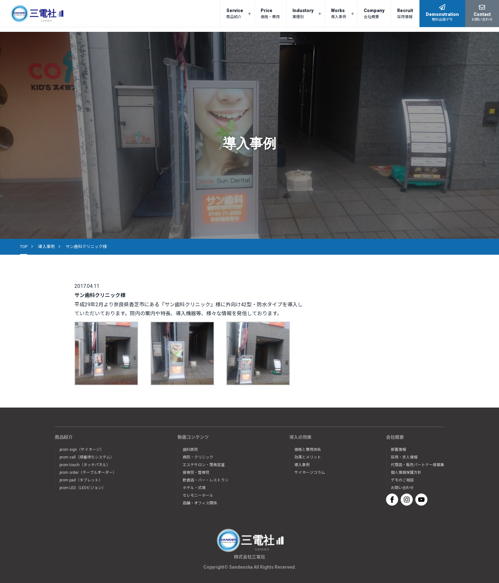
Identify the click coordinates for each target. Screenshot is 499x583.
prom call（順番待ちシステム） (87, 457)
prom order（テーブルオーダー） (88, 472)
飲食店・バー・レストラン (205, 480)
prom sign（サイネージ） (82, 449)
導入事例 (46, 246)
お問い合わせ (402, 488)
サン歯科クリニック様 (86, 246)
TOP (23, 246)
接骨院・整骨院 (196, 472)
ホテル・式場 (194, 488)
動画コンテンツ (193, 437)
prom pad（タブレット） (81, 480)
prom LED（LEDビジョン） (83, 488)
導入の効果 (300, 437)
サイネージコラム (309, 472)
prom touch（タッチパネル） (85, 465)
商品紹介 (64, 437)
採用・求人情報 (404, 457)
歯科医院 (190, 449)
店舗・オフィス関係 (200, 503)
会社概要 (395, 437)
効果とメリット (307, 457)
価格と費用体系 (307, 449)
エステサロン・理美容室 (204, 465)
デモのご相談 (402, 480)
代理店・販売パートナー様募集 (417, 465)
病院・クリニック (198, 457)
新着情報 (398, 449)
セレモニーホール (198, 495)
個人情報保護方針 (406, 472)
